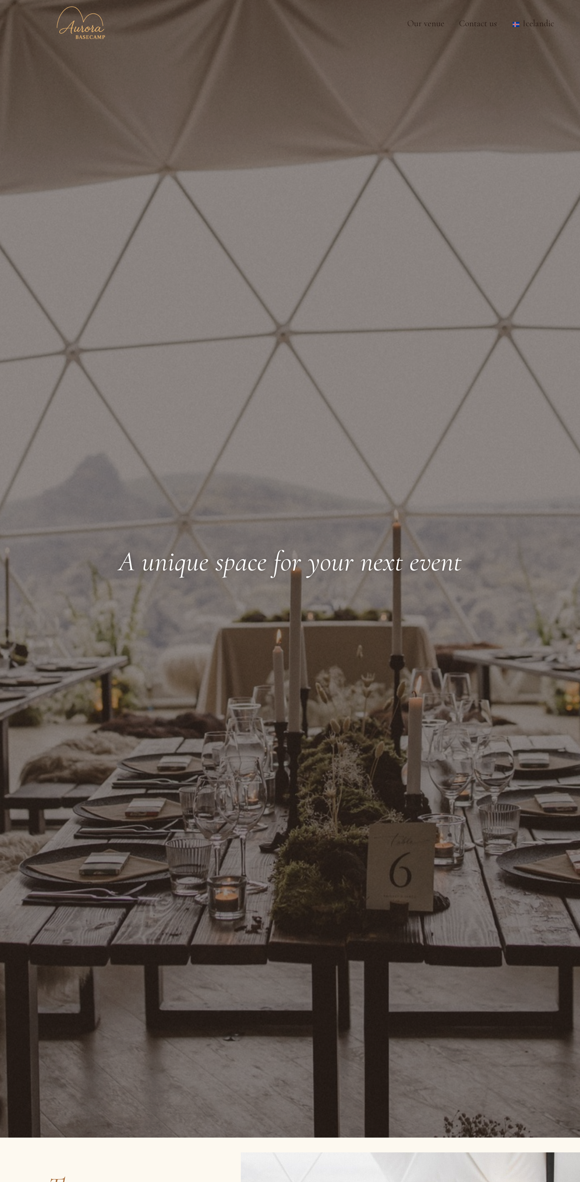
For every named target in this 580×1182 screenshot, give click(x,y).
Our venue (425, 23)
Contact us (478, 23)
